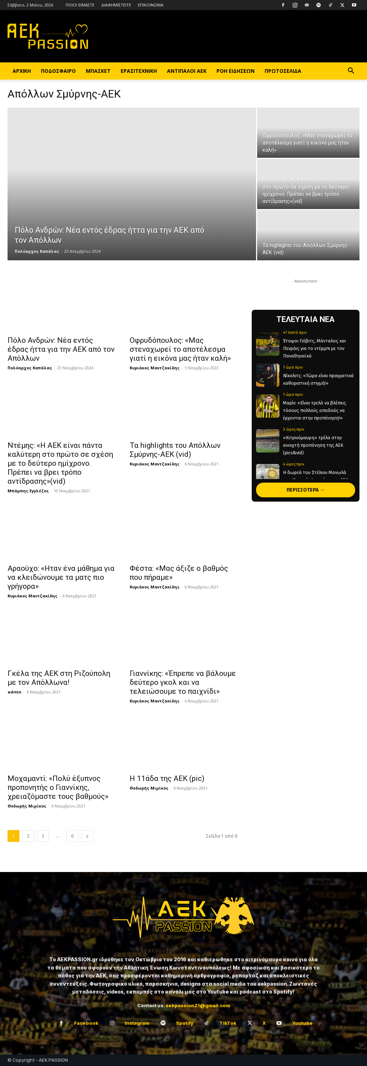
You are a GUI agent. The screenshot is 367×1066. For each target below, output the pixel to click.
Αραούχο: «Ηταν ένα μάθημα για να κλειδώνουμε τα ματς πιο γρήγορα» (61, 577)
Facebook (86, 1023)
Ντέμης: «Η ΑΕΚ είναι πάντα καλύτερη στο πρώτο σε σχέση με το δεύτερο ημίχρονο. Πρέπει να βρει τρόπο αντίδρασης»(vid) (60, 463)
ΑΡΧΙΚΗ (22, 70)
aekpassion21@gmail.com (198, 1005)
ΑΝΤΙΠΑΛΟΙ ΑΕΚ (186, 70)
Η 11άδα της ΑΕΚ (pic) (167, 778)
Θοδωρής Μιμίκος (27, 806)
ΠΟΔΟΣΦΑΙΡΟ (58, 70)
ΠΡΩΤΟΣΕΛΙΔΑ (283, 70)
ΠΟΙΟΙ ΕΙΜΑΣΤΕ (80, 5)
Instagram (137, 1023)
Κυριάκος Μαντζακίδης (155, 367)
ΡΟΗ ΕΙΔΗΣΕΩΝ (236, 70)
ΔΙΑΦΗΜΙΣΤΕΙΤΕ (116, 5)
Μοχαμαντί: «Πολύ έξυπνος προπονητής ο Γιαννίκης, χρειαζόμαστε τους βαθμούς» (58, 787)
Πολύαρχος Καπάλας (37, 251)
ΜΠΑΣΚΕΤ (98, 70)
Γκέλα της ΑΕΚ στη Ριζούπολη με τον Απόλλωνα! (59, 678)
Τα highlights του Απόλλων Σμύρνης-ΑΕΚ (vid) (175, 450)
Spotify (184, 1023)
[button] (350, 71)
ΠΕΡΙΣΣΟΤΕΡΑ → (306, 490)
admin (15, 692)
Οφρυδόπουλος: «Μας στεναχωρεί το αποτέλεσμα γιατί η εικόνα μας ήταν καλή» (180, 349)
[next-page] (87, 836)
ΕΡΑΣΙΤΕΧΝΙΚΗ (139, 70)
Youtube (302, 1023)
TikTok (227, 1023)
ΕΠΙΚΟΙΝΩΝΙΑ (150, 5)
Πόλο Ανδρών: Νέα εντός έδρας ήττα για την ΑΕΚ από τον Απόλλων (61, 349)
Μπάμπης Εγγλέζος (28, 490)
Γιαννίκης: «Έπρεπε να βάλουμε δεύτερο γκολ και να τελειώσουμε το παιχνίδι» (183, 682)
